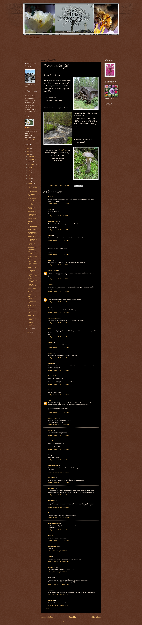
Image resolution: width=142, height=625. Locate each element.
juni (29, 173)
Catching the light (31, 207)
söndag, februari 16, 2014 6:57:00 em (58, 482)
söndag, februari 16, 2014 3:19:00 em (58, 337)
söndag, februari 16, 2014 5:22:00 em (58, 435)
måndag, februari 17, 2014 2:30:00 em (59, 572)
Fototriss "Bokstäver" (32, 285)
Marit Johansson (53, 546)
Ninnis (50, 246)
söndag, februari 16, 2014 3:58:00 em (58, 370)
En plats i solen (52, 376)
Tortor (50, 400)
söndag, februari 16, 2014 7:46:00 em (58, 517)
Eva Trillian (51, 197)
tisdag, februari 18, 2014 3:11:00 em (58, 605)
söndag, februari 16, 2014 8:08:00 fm (58, 240)
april (29, 178)
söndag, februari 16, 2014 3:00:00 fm (58, 230)
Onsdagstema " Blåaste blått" (32, 232)
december (31, 156)
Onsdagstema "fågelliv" (32, 199)
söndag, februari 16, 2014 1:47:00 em (58, 312)
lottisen (50, 353)
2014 (28, 154)
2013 (28, 332)
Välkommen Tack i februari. (32, 297)
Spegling (30, 221)
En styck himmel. (32, 191)
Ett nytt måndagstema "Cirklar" (32, 280)
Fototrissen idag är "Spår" (32, 214)
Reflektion (30, 259)
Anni (49, 590)
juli (29, 170)
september (31, 164)
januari (30, 328)
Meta (28, 127)
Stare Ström (51, 477)
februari (30, 183)
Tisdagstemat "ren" (31, 270)
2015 (28, 151)
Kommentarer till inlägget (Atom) (60, 621)
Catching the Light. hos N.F (32, 275)
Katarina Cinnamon (54, 523)
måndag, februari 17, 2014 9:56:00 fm (58, 551)
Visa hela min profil (30, 139)
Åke (49, 307)
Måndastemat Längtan (32, 318)
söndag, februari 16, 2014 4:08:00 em (58, 384)
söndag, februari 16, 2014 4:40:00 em (58, 395)
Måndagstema (32, 211)
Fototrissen (63, 150)
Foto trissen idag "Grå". (32, 252)
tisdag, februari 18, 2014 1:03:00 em (58, 595)
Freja (49, 513)
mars (29, 181)
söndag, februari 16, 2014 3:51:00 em (58, 358)
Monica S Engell (53, 270)
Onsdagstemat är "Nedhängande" (32, 310)
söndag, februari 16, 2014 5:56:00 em (58, 449)
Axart (49, 209)
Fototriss (30, 322)
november (31, 159)
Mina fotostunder (53, 465)
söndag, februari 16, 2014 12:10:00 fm (58, 203)
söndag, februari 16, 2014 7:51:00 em (58, 530)
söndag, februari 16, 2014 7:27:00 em (58, 495)
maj (29, 175)
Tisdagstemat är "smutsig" (32, 239)
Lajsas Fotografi (53, 318)
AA (49, 297)
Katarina (50, 390)
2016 (28, 148)
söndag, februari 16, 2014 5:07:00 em (58, 424)
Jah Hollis (51, 600)
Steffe (49, 260)
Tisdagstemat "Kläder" (31, 203)
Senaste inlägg (47, 617)
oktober (30, 162)
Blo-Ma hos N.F (32, 236)
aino (49, 328)
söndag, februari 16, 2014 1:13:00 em (58, 302)
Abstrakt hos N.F (32, 229)
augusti (30, 167)
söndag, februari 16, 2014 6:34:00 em (58, 460)
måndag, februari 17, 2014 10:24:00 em (59, 584)
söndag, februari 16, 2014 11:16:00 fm (58, 291)
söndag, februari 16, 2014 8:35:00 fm (58, 254)
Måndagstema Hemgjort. (32, 248)
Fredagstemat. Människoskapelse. (32, 187)
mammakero (51, 488)
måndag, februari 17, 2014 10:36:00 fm (59, 561)
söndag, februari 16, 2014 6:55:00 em (58, 472)
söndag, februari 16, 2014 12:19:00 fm (58, 216)
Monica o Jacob (52, 418)
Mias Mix (50, 342)
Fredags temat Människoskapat (32, 263)
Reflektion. (31, 291)
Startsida (72, 617)
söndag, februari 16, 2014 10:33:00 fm (58, 265)
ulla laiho (50, 535)
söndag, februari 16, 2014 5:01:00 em (58, 412)
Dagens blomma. (32, 218)
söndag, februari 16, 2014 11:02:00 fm (58, 279)
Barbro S (50, 430)
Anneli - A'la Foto (53, 221)
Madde (50, 235)
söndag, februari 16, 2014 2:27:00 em (58, 323)
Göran (50, 556)
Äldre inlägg (96, 617)
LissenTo (50, 441)
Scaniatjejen (51, 567)
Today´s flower (32, 288)
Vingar (29, 294)
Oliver (50, 284)
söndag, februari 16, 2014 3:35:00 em (58, 347)
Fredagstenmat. (32, 224)
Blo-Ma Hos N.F (32, 267)
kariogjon (51, 363)
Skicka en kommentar (52, 609)
